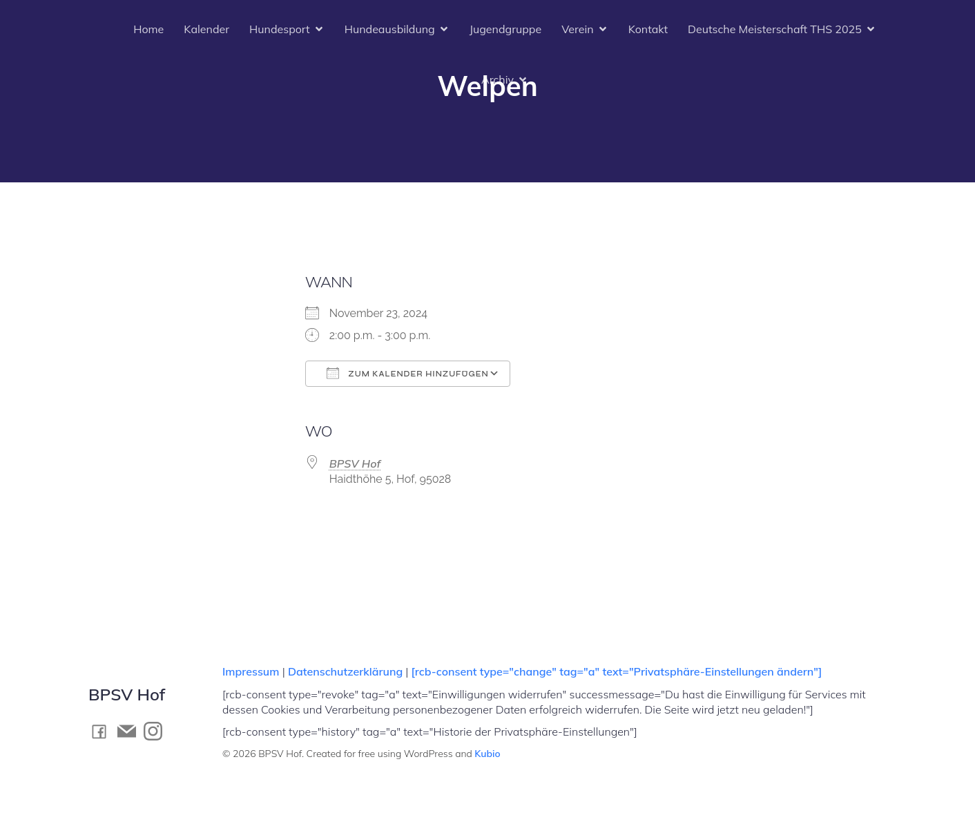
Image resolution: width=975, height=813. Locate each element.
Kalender (206, 29)
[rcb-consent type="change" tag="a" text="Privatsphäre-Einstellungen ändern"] (616, 671)
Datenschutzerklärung (345, 671)
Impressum (252, 671)
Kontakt (648, 29)
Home (148, 29)
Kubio (487, 753)
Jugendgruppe (505, 29)
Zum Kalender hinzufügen (408, 373)
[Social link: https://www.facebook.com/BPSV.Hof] (102, 731)
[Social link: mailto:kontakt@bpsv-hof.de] (130, 731)
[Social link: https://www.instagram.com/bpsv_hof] (157, 731)
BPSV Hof (354, 463)
